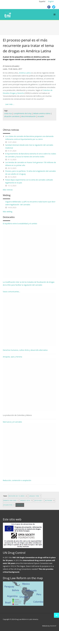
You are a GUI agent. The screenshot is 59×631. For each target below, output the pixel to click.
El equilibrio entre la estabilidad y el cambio (29, 250)
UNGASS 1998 (35, 496)
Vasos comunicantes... (29, 318)
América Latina (25, 73)
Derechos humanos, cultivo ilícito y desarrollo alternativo (25, 350)
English (51, 1)
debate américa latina (41, 113)
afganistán (8, 505)
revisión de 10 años (18, 496)
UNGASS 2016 (26, 500)
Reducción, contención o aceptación (17, 480)
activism (50, 500)
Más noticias (8, 190)
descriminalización (28, 116)
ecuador (41, 116)
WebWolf (53, 626)
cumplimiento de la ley (22, 113)
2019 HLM (38, 500)
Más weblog (7, 211)
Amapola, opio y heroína (29, 386)
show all (20, 505)
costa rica (8, 113)
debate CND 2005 (10, 500)
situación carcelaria (12, 116)
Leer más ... (9, 104)
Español (42, 1)
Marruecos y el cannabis (29, 449)
